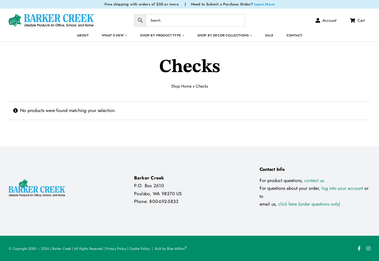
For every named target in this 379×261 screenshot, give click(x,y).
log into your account (343, 188)
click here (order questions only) (309, 204)
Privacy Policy (116, 248)
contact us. (314, 180)
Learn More (264, 4)
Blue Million (177, 248)
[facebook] (359, 248)
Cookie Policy (139, 248)
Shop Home (181, 86)
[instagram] (368, 248)
